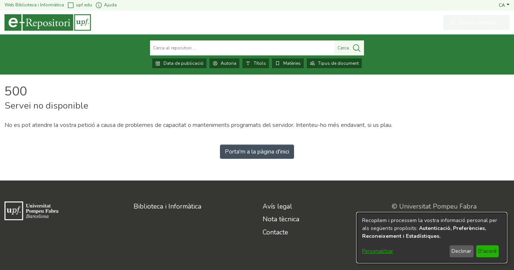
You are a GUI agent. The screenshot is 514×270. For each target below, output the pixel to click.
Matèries (288, 63)
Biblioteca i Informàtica (167, 206)
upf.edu (79, 5)
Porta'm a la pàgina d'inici (257, 152)
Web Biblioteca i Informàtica (34, 5)
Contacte (275, 232)
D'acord (487, 251)
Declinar (461, 251)
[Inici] (47, 22)
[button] (504, 4)
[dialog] (432, 238)
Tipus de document (334, 63)
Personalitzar (377, 251)
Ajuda (106, 5)
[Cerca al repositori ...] (242, 47)
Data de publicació (179, 63)
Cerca (349, 47)
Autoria (224, 63)
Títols (255, 63)
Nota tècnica (281, 219)
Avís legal (277, 206)
